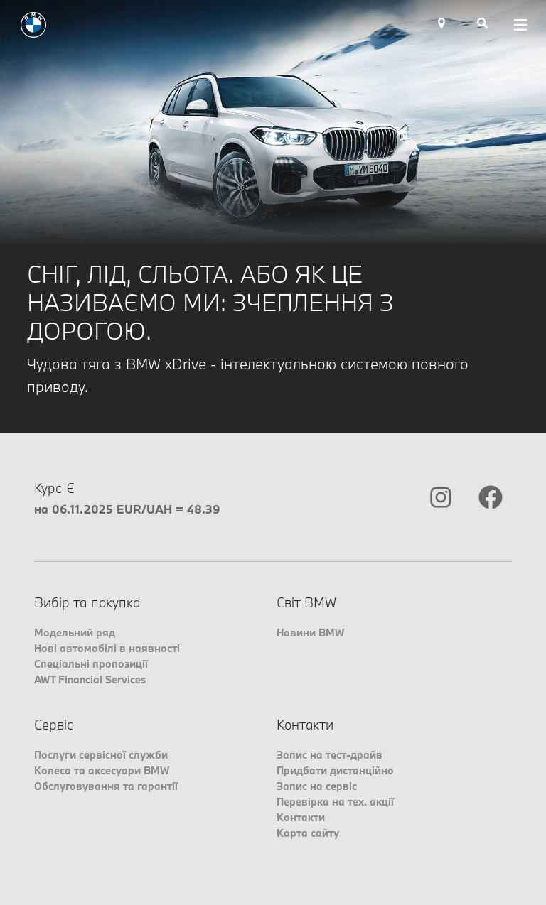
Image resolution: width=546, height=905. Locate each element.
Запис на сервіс (317, 786)
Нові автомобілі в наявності (107, 648)
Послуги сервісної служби (101, 755)
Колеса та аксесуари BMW (101, 770)
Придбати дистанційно (335, 770)
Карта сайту (308, 833)
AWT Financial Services (90, 679)
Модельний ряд (74, 632)
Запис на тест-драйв (329, 755)
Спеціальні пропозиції (91, 664)
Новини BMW (310, 632)
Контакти (301, 817)
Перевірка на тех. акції (335, 801)
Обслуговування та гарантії (106, 786)
